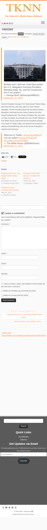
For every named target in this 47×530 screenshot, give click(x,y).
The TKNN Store (23, 446)
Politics (21, 44)
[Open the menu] (43, 23)
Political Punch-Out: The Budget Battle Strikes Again (10, 185)
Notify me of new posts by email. (15, 305)
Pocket (4, 171)
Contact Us (23, 449)
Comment (5, 234)
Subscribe (23, 471)
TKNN (21, 521)
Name (4, 263)
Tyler (27, 47)
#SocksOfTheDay (27, 148)
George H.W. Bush (38, 44)
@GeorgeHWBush (32, 145)
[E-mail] (5, 24)
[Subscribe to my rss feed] (3, 24)
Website (4, 284)
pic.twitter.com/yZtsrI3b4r (16, 150)
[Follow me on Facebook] (10, 24)
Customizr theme (29, 524)
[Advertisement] (20, 384)
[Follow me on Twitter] (7, 24)
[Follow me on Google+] (12, 24)
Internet (4, 47)
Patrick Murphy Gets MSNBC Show (28, 331)
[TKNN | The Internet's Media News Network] (23, 8)
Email (4, 274)
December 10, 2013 (13, 108)
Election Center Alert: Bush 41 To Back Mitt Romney (32, 185)
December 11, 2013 (13, 156)
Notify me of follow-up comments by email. (19, 301)
